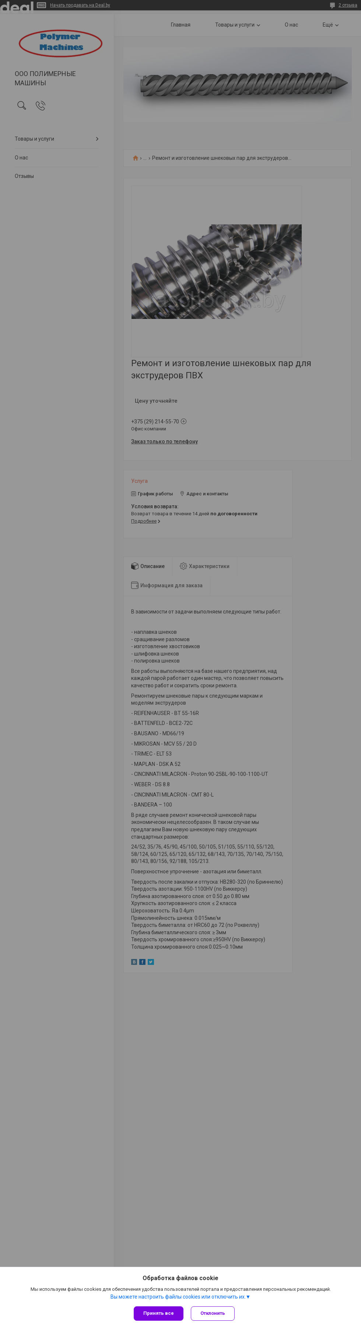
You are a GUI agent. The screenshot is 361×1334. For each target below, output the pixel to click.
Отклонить (212, 1313)
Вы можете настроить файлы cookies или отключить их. (178, 1297)
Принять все (158, 1313)
